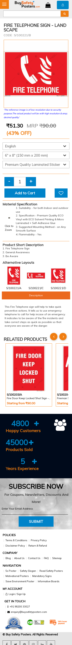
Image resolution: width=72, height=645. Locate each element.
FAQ (46, 558)
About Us (19, 558)
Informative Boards (48, 581)
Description (36, 295)
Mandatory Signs (42, 576)
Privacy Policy (39, 540)
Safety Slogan (28, 570)
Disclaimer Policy (15, 545)
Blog (8, 558)
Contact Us (34, 558)
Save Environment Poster (20, 581)
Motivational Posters (17, 576)
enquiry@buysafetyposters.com (29, 611)
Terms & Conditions (16, 540)
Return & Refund (37, 545)
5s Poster (11, 570)
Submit (36, 521)
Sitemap (57, 558)
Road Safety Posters (51, 570)
